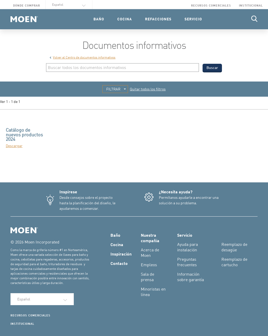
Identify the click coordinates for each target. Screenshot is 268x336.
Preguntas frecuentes (187, 262)
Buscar (212, 67)
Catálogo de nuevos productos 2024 (24, 134)
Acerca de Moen (150, 252)
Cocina (116, 244)
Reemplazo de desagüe (234, 247)
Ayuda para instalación (187, 247)
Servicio (184, 234)
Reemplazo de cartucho (234, 262)
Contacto (119, 263)
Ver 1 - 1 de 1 (10, 101)
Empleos (149, 264)
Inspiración (121, 253)
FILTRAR (113, 89)
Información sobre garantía (190, 276)
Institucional (251, 5)
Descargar (14, 145)
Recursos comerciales (211, 5)
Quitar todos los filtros (148, 89)
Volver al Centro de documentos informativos (82, 57)
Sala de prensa (147, 276)
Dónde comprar (26, 5)
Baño (115, 234)
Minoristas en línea (153, 291)
